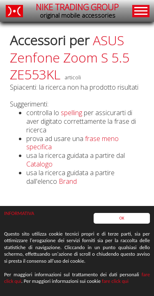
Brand (68, 181)
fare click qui (115, 281)
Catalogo (39, 164)
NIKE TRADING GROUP (77, 11)
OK (121, 218)
